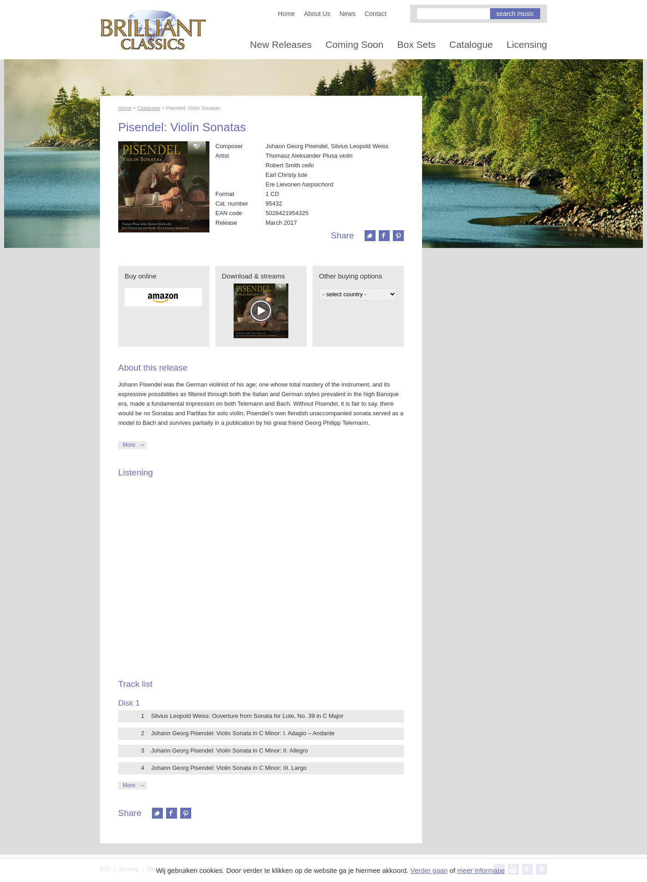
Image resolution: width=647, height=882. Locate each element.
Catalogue (471, 44)
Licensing (526, 44)
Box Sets (416, 44)
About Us (317, 13)
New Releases (281, 44)
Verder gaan (429, 870)
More (129, 445)
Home (286, 13)
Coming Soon (354, 44)
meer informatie (481, 870)
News (347, 13)
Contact (375, 13)
